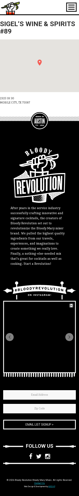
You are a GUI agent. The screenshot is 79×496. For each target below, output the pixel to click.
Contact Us (39, 483)
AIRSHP (51, 486)
